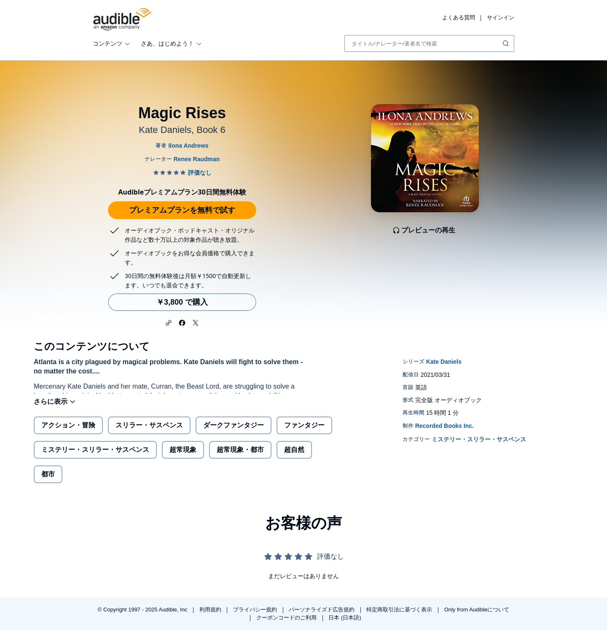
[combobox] (429, 43)
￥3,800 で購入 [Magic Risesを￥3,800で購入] (182, 302)
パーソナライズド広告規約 (322, 609)
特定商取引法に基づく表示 (400, 609)
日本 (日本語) (344, 617)
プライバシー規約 (256, 609)
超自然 (294, 456)
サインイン (500, 17)
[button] (168, 322)
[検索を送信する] (506, 43)
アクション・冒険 (68, 431)
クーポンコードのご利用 (287, 617)
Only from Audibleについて (477, 609)
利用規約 (211, 609)
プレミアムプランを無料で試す (182, 210)
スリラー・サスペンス (149, 431)
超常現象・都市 (240, 456)
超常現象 (182, 456)
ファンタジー (304, 431)
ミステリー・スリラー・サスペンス (95, 456)
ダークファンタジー (233, 431)
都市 (48, 480)
